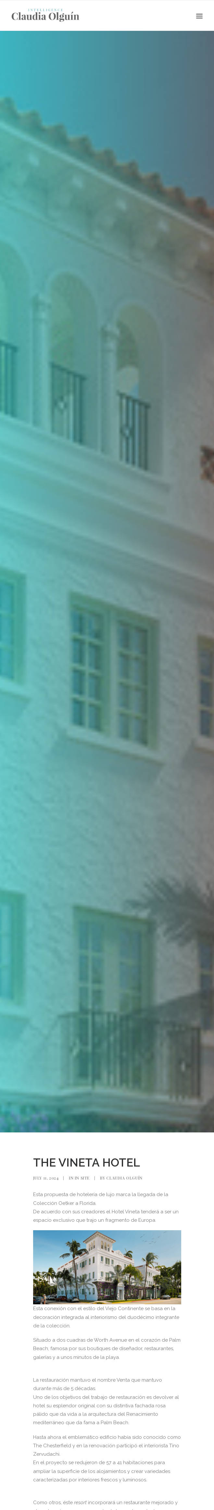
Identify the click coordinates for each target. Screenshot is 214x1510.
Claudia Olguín (124, 1178)
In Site (82, 1178)
